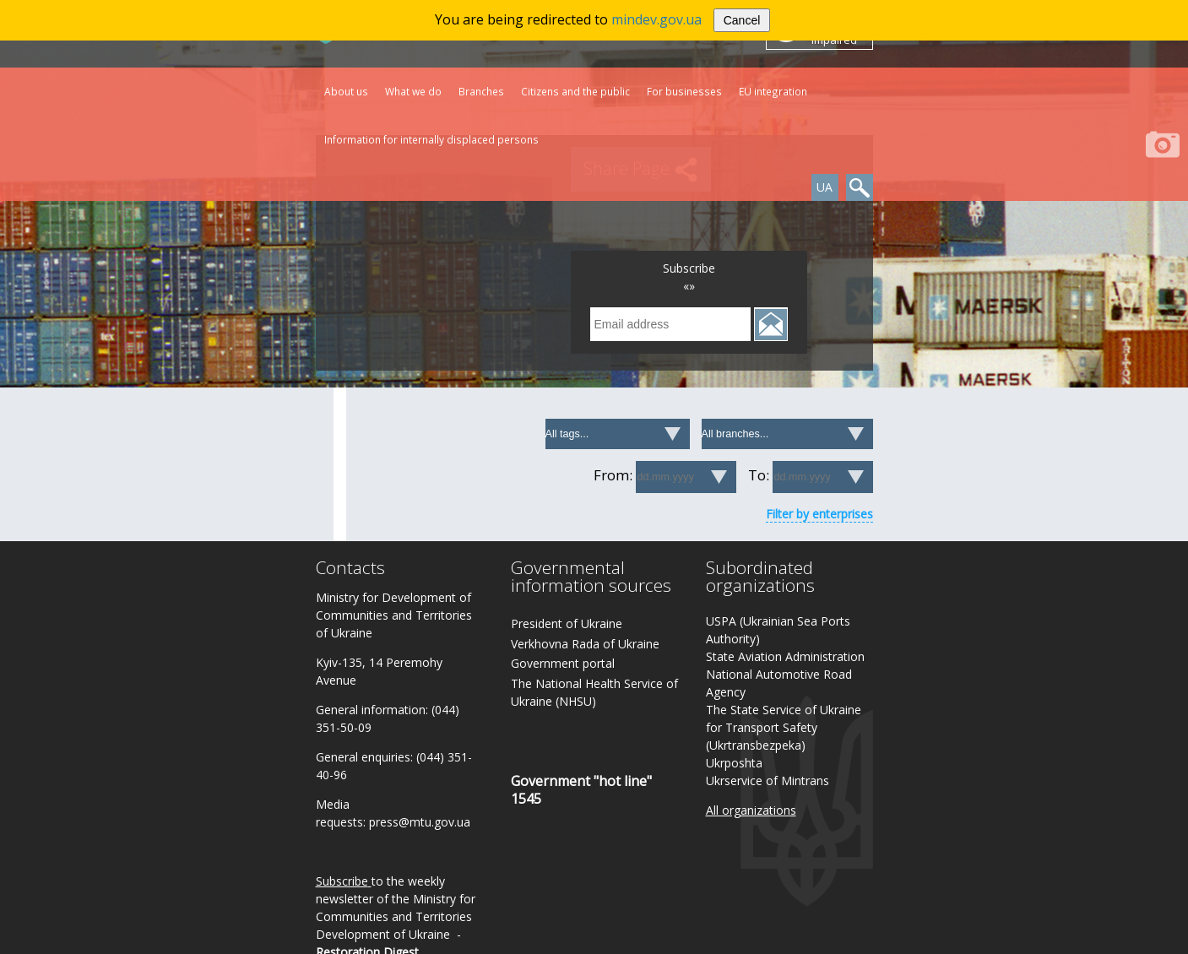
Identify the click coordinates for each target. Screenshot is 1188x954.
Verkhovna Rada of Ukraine (585, 644)
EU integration (773, 91)
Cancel (742, 20)
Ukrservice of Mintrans (767, 780)
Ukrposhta (734, 763)
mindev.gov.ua (656, 19)
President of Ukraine (566, 623)
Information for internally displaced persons (431, 139)
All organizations (751, 810)
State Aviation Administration (785, 656)
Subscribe (342, 881)
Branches (481, 91)
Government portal (563, 663)
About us (346, 91)
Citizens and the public (575, 91)
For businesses (684, 91)
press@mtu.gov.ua (419, 822)
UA (824, 187)
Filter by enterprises (819, 514)
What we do (413, 91)
